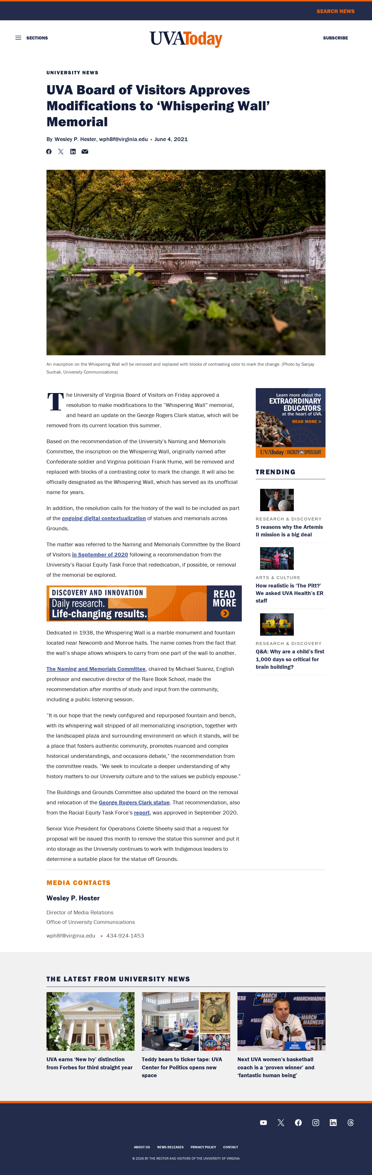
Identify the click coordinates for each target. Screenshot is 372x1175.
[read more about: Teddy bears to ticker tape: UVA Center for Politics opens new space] (186, 1021)
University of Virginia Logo (46, 10)
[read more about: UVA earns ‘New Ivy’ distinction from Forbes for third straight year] (90, 1021)
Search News (336, 11)
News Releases (170, 1147)
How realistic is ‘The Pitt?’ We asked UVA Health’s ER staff (289, 593)
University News (72, 72)
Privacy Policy (203, 1147)
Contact (230, 1147)
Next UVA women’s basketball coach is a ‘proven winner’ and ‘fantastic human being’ (275, 1067)
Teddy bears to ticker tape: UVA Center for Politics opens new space (182, 1067)
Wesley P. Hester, (76, 139)
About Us (142, 1147)
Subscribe (335, 38)
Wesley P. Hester (73, 897)
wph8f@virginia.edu (123, 139)
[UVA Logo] (58, 1125)
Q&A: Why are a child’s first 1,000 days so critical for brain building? (290, 659)
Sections (37, 38)
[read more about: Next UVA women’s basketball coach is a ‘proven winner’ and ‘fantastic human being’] (281, 1021)
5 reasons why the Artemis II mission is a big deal (289, 530)
